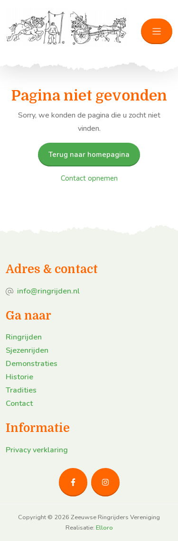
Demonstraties (31, 363)
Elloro (104, 527)
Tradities (21, 390)
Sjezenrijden (27, 350)
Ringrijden (24, 337)
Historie (19, 377)
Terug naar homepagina (89, 154)
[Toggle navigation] (156, 31)
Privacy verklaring (37, 450)
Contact (19, 403)
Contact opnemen (89, 178)
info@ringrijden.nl (48, 291)
